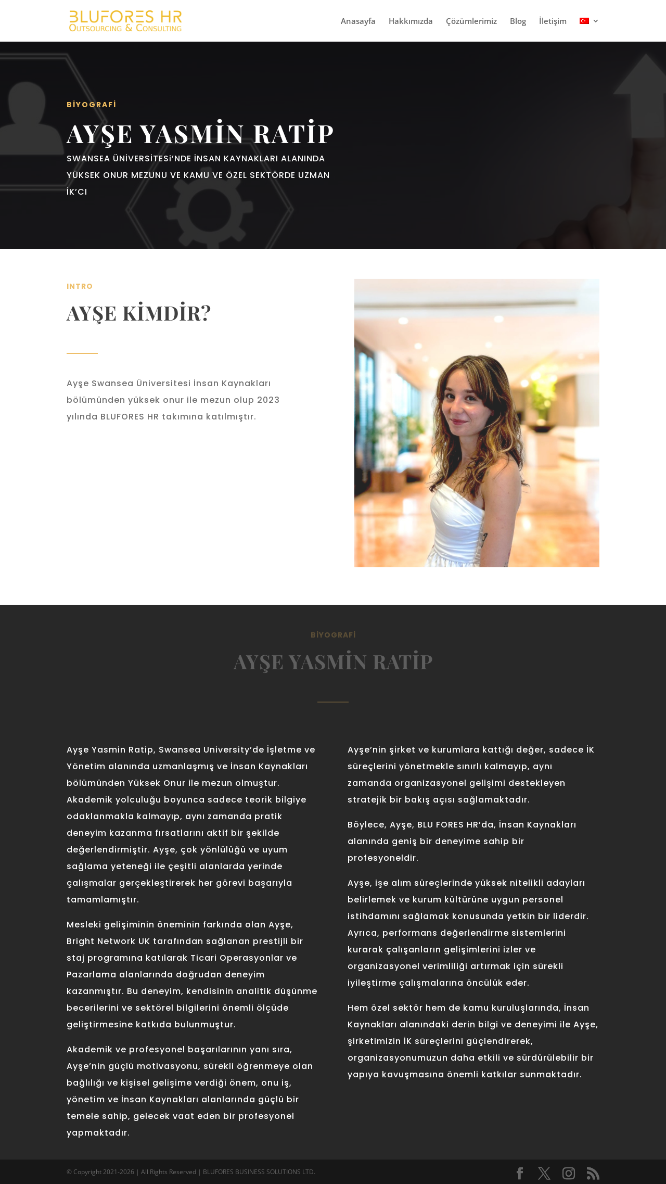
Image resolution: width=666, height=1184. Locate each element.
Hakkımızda (411, 21)
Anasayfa (358, 21)
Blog (518, 21)
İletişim (553, 21)
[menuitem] (589, 29)
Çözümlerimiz (471, 21)
